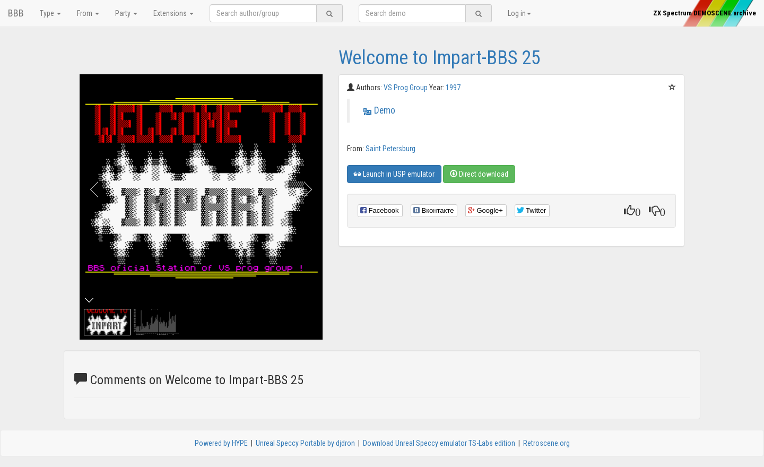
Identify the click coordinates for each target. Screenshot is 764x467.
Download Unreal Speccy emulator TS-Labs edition (439, 443)
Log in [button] (519, 13)
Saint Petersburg (390, 148)
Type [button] (50, 13)
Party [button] (126, 13)
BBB (16, 13)
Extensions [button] (173, 13)
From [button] (88, 13)
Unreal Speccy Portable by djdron (305, 443)
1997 (453, 87)
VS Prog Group (406, 87)
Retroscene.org (546, 443)
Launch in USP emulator (394, 174)
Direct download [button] (479, 174)
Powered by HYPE (221, 443)
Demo (384, 110)
